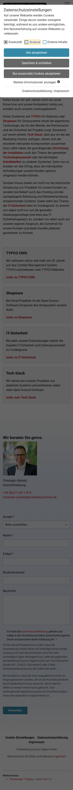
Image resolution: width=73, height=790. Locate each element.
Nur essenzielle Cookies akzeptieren (36, 73)
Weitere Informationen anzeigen (36, 82)
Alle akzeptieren (36, 52)
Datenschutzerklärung (37, 91)
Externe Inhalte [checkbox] (57, 42)
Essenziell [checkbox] (15, 42)
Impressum (61, 91)
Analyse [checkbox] (34, 42)
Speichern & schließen (36, 63)
